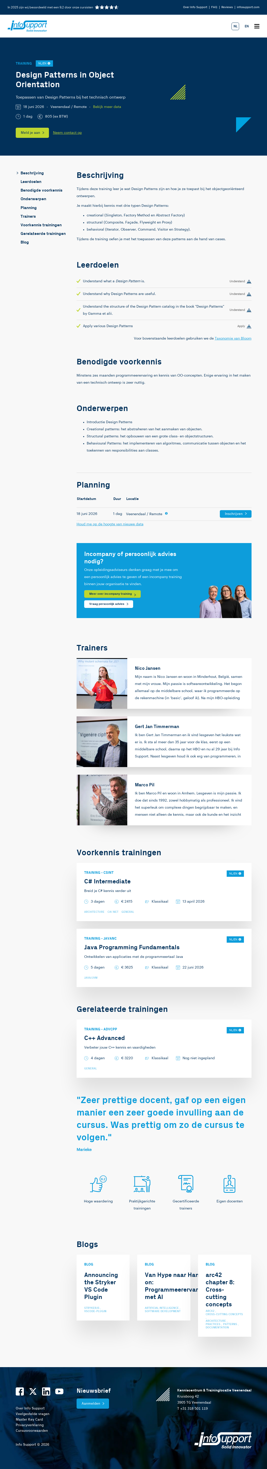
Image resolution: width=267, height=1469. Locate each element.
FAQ (214, 7)
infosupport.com (248, 7)
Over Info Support (195, 7)
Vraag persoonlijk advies (106, 604)
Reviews (227, 7)
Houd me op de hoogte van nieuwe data (110, 524)
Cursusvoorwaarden (32, 1431)
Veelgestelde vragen (32, 1414)
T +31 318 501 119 (192, 1409)
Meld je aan (30, 133)
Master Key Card (29, 1420)
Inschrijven (234, 514)
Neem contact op (67, 133)
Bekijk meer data (107, 107)
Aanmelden (91, 1404)
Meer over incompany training (110, 594)
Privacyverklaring (30, 1425)
